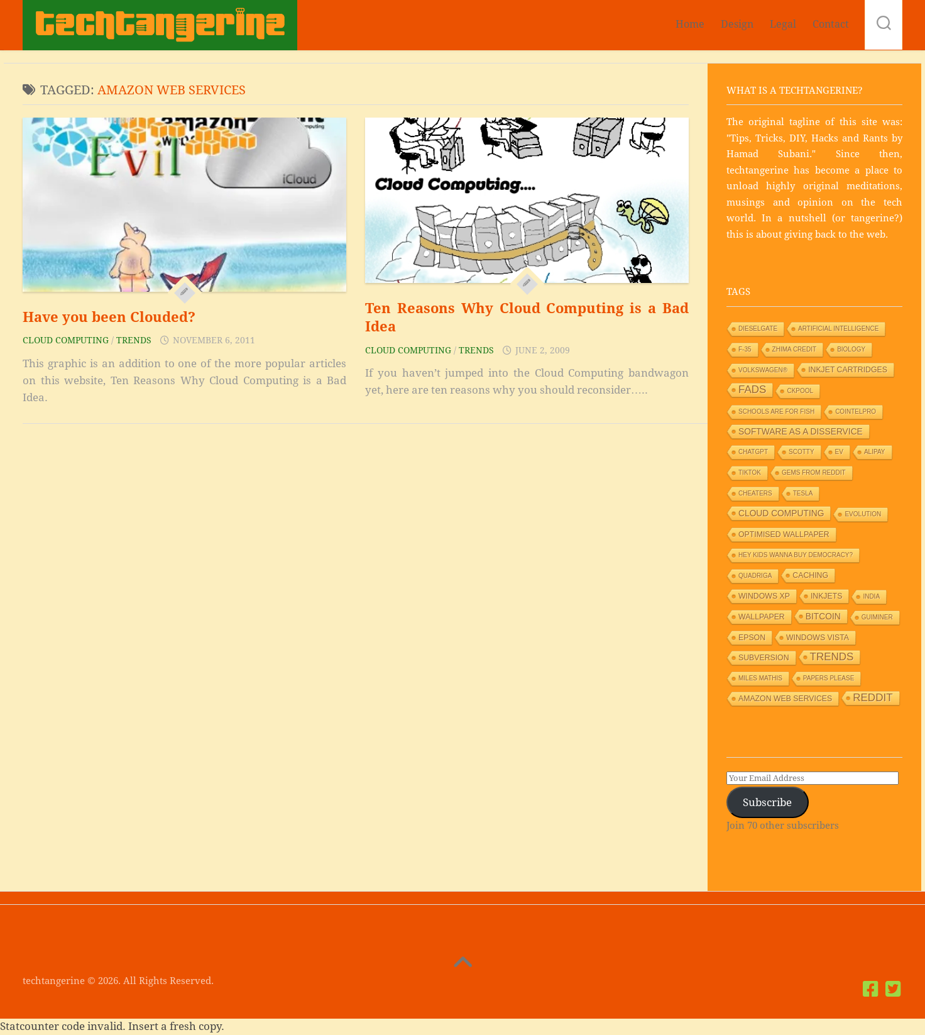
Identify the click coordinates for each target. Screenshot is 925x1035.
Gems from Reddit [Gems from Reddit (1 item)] (814, 472)
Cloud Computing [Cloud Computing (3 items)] (781, 513)
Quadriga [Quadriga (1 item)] (755, 575)
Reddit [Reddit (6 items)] (872, 698)
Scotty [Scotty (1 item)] (801, 451)
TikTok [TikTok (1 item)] (749, 472)
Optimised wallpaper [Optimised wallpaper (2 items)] (783, 534)
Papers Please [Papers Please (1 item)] (829, 678)
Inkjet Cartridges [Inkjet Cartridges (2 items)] (847, 369)
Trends (133, 340)
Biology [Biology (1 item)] (851, 349)
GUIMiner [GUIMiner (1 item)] (877, 617)
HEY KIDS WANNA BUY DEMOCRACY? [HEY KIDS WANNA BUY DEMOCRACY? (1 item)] (795, 554)
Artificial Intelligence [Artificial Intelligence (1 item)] (838, 328)
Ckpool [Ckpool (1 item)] (800, 390)
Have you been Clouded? (109, 317)
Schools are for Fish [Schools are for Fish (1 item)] (776, 411)
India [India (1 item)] (871, 596)
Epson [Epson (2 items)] (751, 637)
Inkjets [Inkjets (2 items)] (827, 596)
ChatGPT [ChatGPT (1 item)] (753, 451)
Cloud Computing (66, 340)
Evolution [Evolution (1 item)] (863, 514)
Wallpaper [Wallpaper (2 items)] (761, 616)
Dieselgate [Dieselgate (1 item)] (757, 328)
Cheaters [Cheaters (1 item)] (755, 493)
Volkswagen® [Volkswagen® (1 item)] (762, 370)
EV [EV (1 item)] (839, 451)
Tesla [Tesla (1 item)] (803, 493)
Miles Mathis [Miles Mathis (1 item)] (760, 678)
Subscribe (767, 802)
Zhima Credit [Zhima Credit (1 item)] (794, 349)
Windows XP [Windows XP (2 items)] (764, 596)
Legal (783, 24)
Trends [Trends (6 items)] (832, 657)
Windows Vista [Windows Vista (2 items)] (817, 637)
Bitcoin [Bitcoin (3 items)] (823, 616)
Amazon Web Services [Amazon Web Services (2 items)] (785, 698)
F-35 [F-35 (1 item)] (745, 349)
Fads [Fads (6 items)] (752, 390)
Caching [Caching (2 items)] (810, 575)
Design (737, 24)
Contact (831, 24)
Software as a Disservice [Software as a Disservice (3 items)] (800, 431)
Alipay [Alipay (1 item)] (874, 451)
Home (690, 24)
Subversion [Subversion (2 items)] (763, 657)
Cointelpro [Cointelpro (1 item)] (855, 411)
